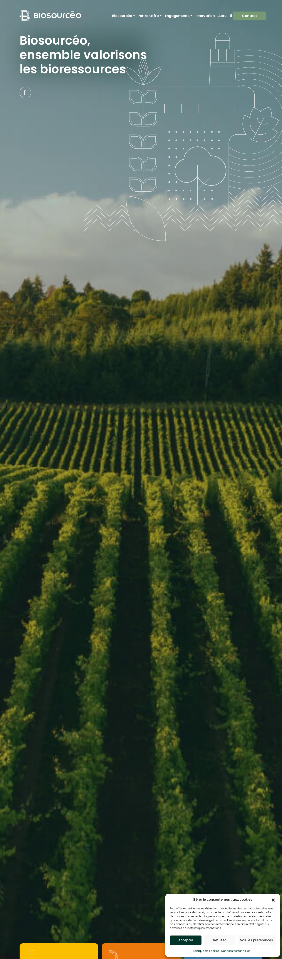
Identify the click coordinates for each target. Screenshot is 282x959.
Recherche (231, 16)
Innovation (205, 15)
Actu (222, 15)
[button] (273, 899)
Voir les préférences (256, 940)
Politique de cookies (206, 951)
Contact (249, 15)
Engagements (177, 15)
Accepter (185, 940)
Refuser (219, 940)
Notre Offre (148, 15)
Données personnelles (235, 951)
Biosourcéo (122, 15)
